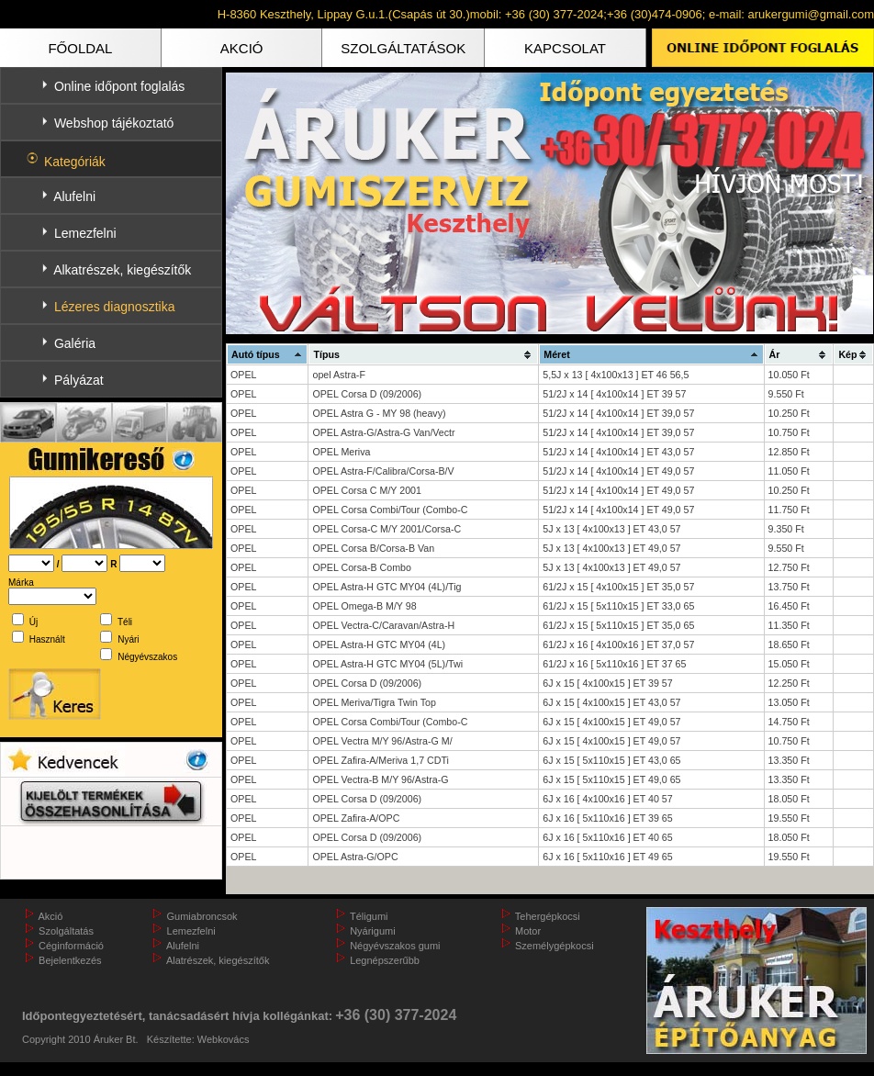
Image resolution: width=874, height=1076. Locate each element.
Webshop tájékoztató (114, 123)
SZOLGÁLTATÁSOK (403, 48)
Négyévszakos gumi (395, 945)
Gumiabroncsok (202, 916)
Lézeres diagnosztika (114, 306)
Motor (528, 930)
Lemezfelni (85, 233)
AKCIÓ (241, 48)
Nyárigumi (373, 930)
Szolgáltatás (66, 930)
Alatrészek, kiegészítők (218, 960)
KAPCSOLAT (565, 48)
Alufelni (74, 196)
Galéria (74, 343)
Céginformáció (71, 945)
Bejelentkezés (70, 960)
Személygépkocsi (554, 945)
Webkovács (223, 1039)
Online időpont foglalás (119, 86)
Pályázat (79, 380)
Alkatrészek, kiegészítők (122, 270)
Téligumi (369, 916)
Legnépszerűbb (385, 960)
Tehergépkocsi (547, 916)
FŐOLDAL (80, 48)
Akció (50, 916)
